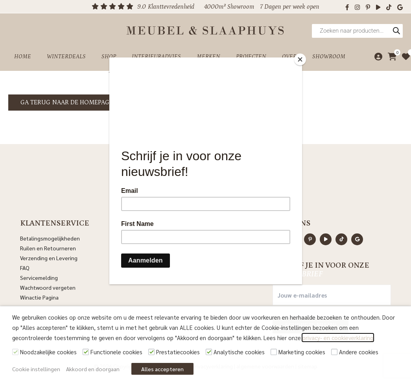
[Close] (300, 59)
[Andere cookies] (334, 352)
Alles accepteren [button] (162, 368)
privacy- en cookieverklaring (337, 337)
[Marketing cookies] (274, 352)
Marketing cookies (301, 351)
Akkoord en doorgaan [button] (93, 368)
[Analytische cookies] (209, 352)
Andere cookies (358, 351)
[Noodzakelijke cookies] (15, 352)
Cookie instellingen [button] (36, 368)
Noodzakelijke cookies (48, 351)
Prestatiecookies (178, 351)
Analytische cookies (239, 351)
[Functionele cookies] (86, 352)
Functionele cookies (116, 351)
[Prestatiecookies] (151, 352)
